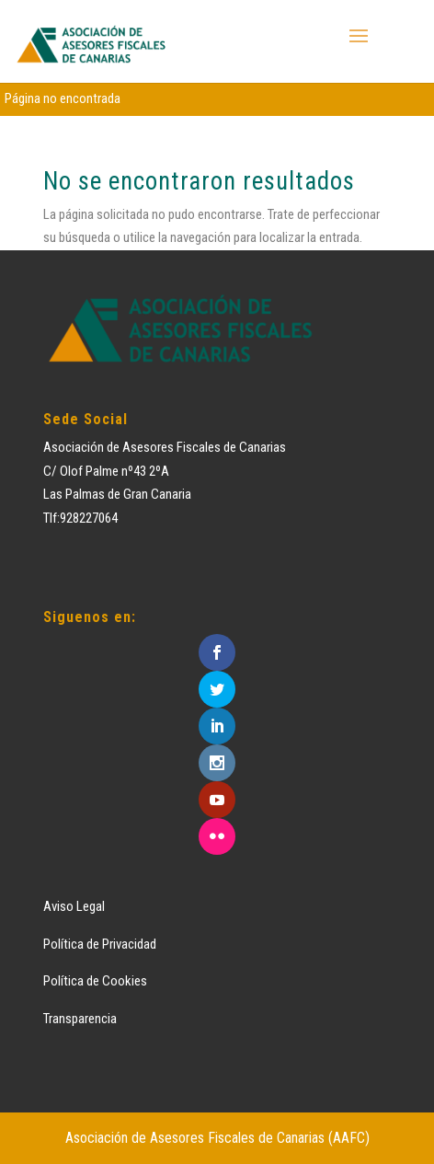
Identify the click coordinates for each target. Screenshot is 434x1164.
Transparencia (80, 1018)
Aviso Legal (74, 906)
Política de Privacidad (99, 944)
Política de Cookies (95, 981)
